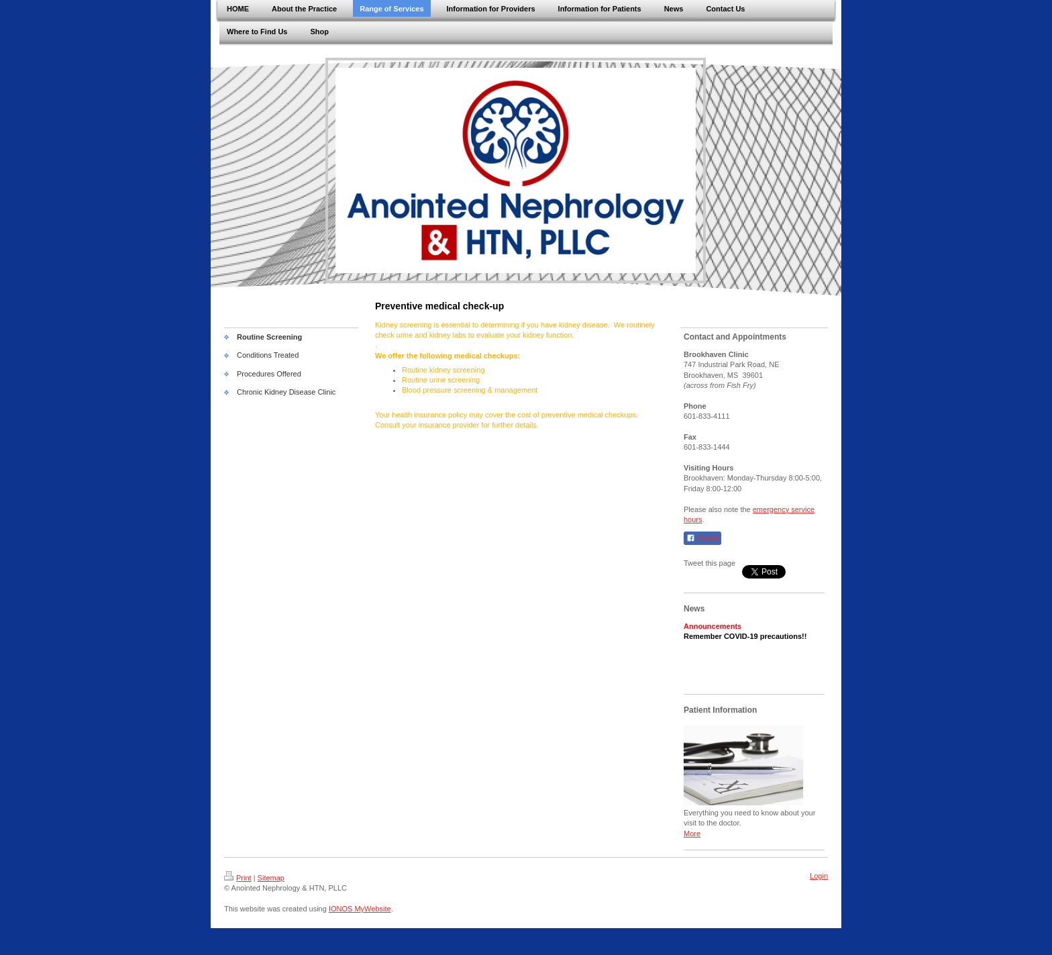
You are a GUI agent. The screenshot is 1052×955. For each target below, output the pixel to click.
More (692, 834)
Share (702, 538)
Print (238, 878)
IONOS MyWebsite (360, 909)
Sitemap (271, 878)
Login (819, 876)
